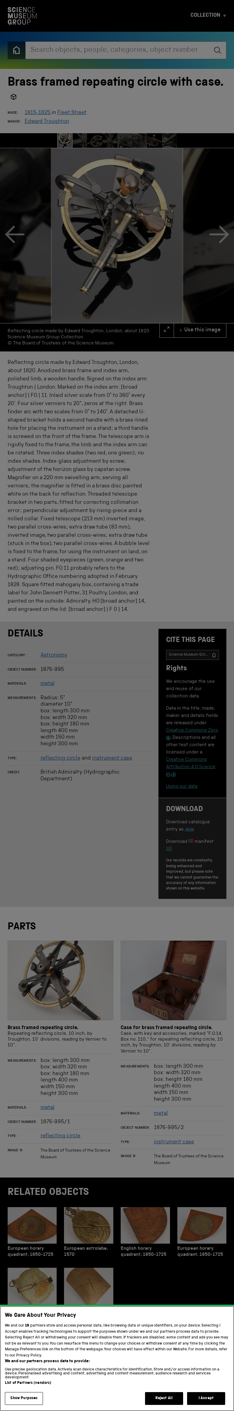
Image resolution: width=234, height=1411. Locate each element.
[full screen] (166, 330)
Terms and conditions (79, 1398)
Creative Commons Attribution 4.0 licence (190, 767)
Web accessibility (127, 1398)
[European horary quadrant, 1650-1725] (32, 1233)
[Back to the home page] (16, 50)
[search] (217, 50)
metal (48, 683)
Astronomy (54, 655)
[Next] (219, 235)
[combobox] (117, 50)
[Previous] (14, 235)
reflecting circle (60, 758)
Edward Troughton (47, 121)
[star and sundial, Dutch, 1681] (32, 1294)
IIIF (169, 849)
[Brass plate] (88, 1294)
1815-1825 (38, 113)
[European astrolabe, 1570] (88, 1233)
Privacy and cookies (29, 1398)
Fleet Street (72, 113)
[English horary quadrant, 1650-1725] (145, 1233)
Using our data (181, 786)
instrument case (112, 758)
